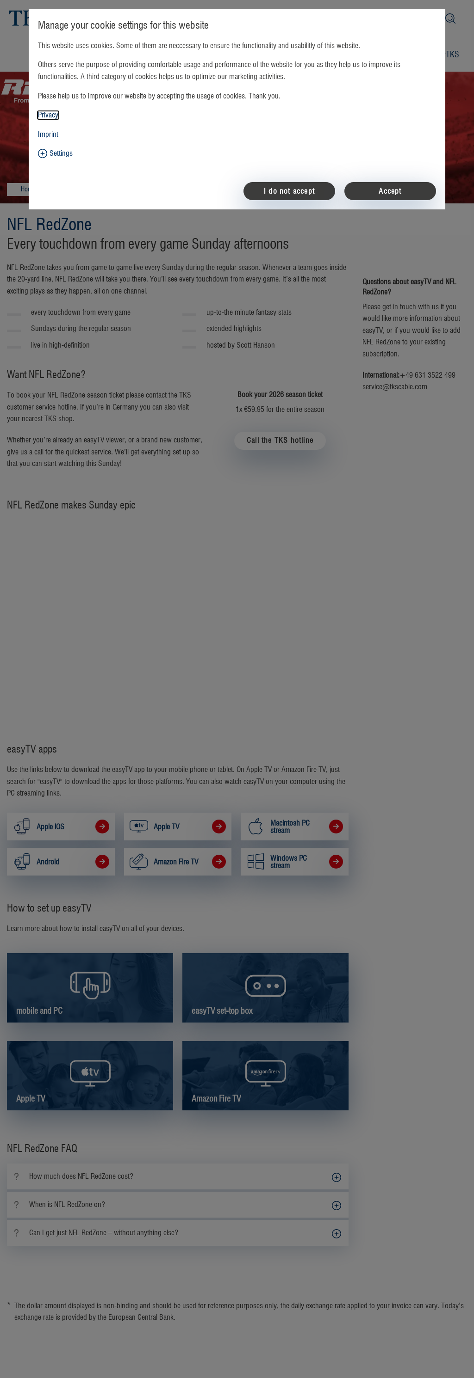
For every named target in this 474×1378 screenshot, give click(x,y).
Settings (61, 153)
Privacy (48, 115)
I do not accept (289, 191)
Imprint (48, 134)
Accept (390, 191)
